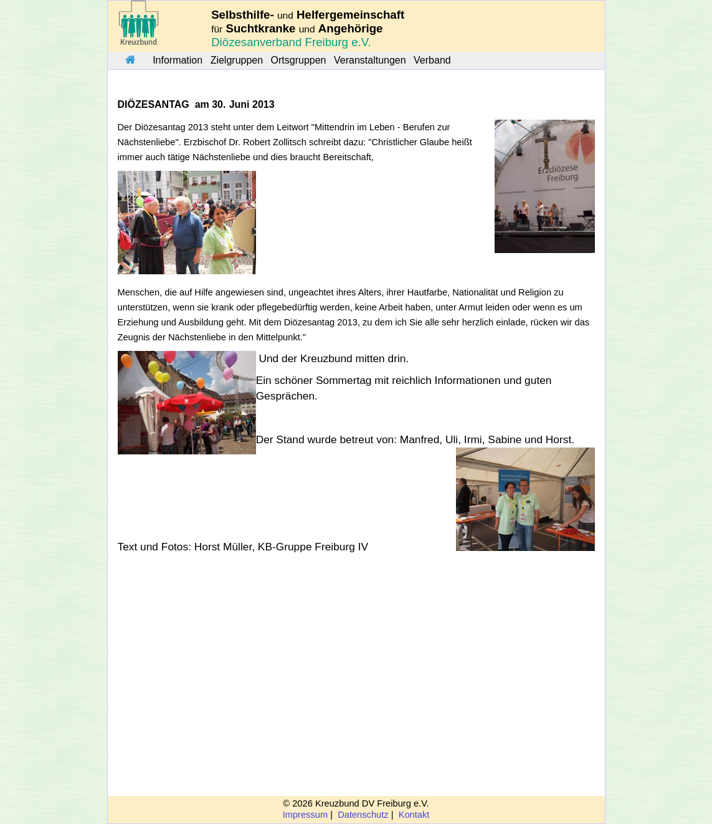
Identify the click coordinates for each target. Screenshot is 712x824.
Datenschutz (363, 815)
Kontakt (414, 815)
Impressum (305, 815)
